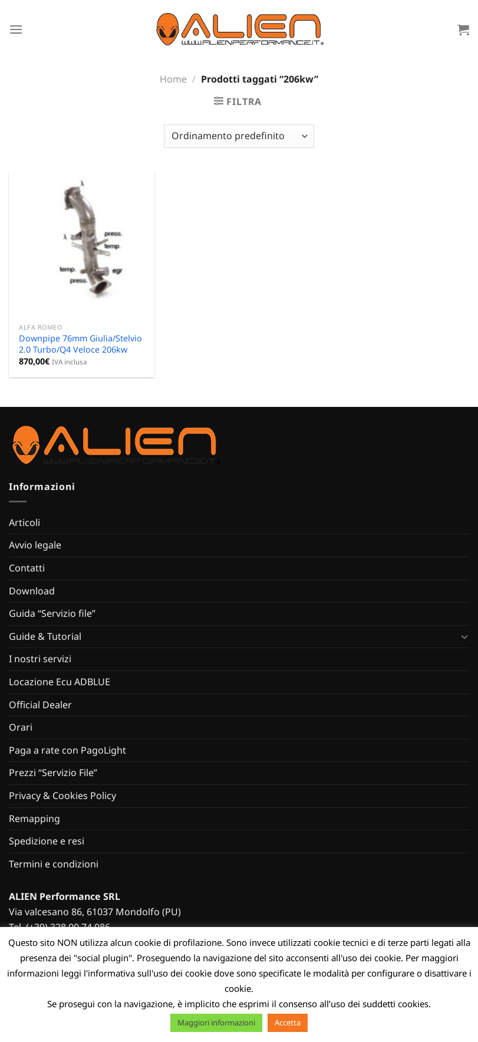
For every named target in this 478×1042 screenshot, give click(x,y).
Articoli (24, 522)
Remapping (34, 818)
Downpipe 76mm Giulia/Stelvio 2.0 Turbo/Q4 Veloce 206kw (80, 344)
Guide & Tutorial (45, 636)
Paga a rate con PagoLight (67, 750)
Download (32, 590)
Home (173, 79)
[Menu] (16, 29)
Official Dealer (40, 704)
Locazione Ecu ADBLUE (59, 681)
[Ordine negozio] (239, 136)
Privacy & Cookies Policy (62, 795)
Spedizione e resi (46, 840)
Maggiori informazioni (216, 1022)
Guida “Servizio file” (52, 613)
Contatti (27, 567)
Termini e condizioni (53, 863)
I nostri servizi (40, 658)
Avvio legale (35, 544)
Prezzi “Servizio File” (53, 772)
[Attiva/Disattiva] (464, 636)
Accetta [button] (288, 1022)
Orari (20, 727)
